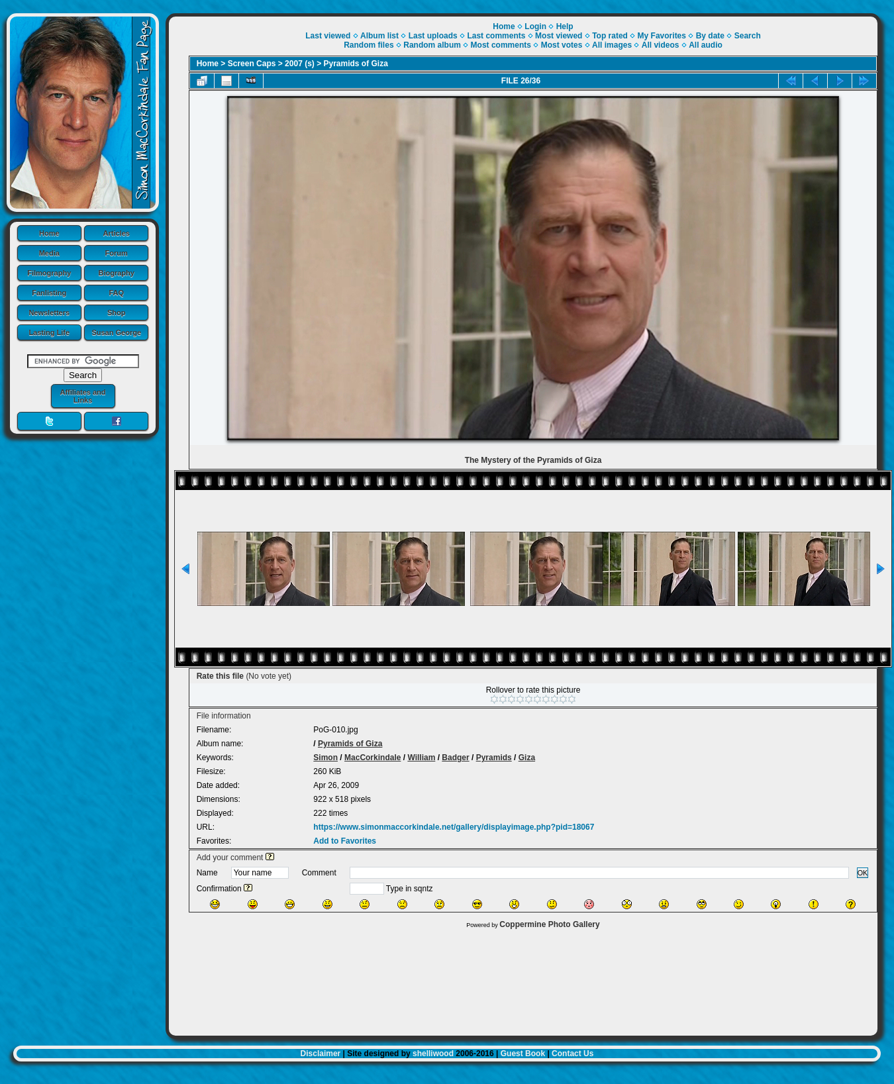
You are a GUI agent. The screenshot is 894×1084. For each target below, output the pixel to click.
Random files (368, 45)
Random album (432, 45)
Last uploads (433, 35)
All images (612, 45)
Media (49, 253)
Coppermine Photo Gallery (549, 924)
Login (535, 26)
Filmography (49, 273)
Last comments (496, 35)
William (421, 757)
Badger (455, 757)
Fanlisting (49, 293)
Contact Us (572, 1053)
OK (863, 873)
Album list (379, 35)
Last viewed (327, 35)
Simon (325, 757)
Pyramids (494, 757)
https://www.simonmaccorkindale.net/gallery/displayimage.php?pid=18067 (453, 827)
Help (564, 26)
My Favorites (662, 35)
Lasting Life (49, 332)
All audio (705, 45)
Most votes (562, 45)
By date (710, 35)
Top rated (610, 35)
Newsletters (49, 313)
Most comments (501, 45)
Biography (116, 273)
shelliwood (433, 1053)
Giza (527, 757)
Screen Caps (252, 63)
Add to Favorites (344, 841)
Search (747, 35)
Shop (116, 313)
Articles (116, 233)
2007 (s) (300, 63)
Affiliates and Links (82, 396)
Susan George (116, 332)
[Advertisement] (523, 979)
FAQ (116, 293)
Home (49, 233)
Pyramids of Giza (356, 63)
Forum (116, 253)
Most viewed (558, 35)
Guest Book (523, 1053)
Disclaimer (321, 1053)
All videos (660, 45)
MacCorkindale (372, 757)
